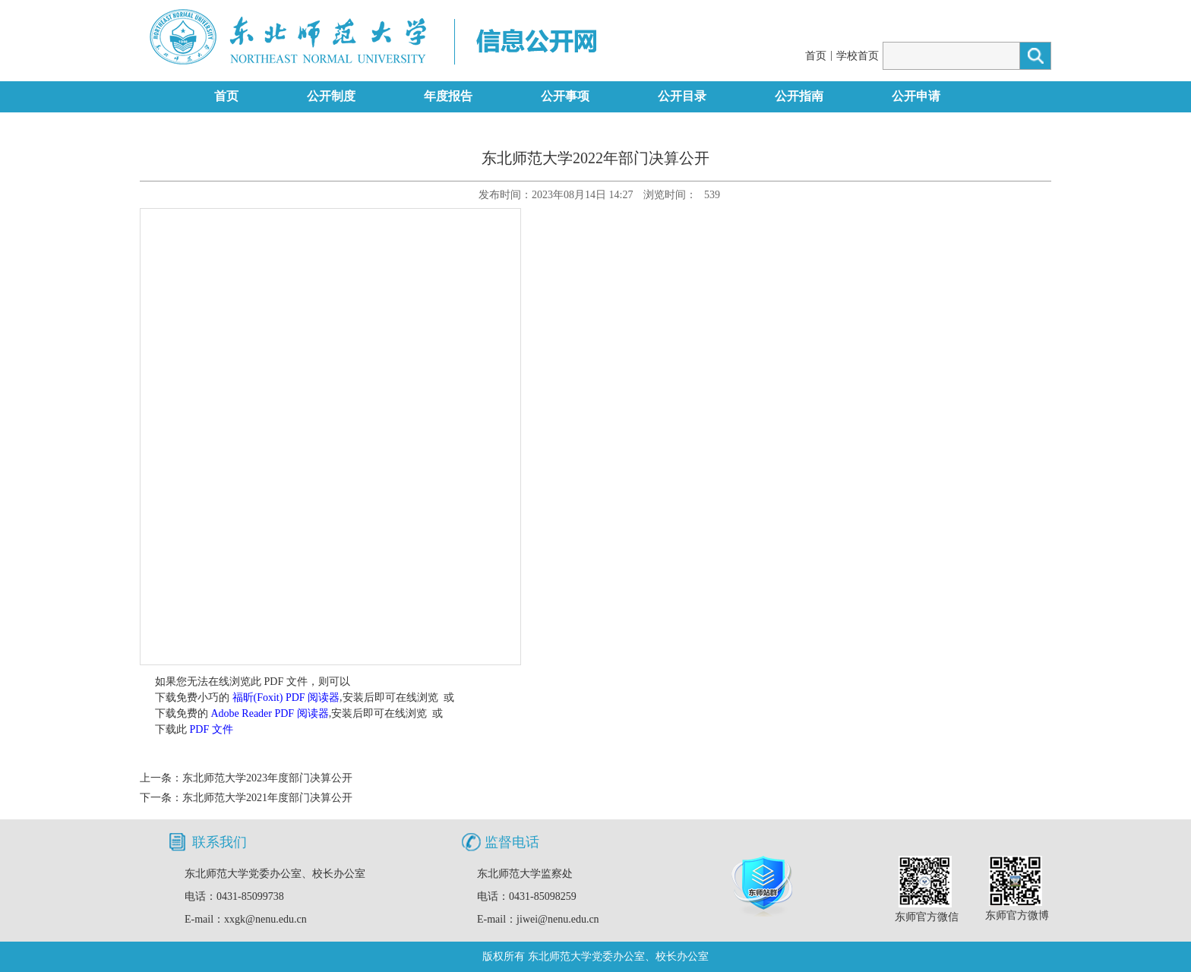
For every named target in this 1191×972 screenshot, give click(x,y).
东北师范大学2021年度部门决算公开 (267, 797)
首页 (815, 56)
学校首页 (857, 56)
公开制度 (331, 96)
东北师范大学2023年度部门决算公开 (267, 778)
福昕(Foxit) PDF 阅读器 (286, 697)
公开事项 (565, 96)
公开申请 (916, 96)
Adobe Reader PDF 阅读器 (270, 713)
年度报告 (448, 96)
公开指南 (799, 96)
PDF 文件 (211, 729)
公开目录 (682, 96)
